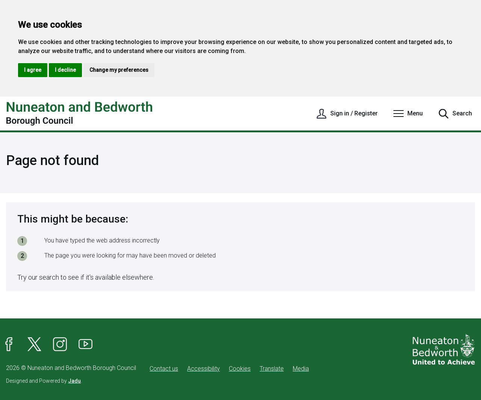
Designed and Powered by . (44, 381)
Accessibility (203, 368)
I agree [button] (32, 70)
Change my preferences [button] (118, 70)
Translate (272, 368)
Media (301, 368)
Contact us (164, 368)
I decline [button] (65, 70)
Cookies (240, 368)
